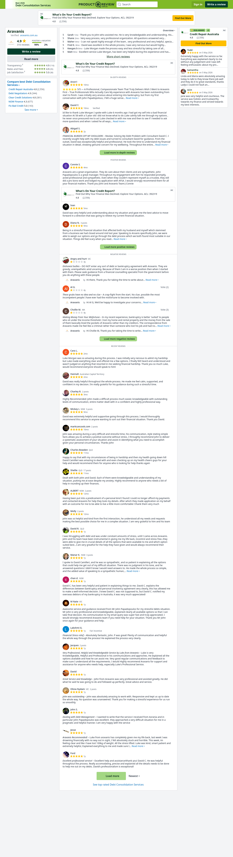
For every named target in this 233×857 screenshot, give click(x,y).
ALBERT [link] (74, 490)
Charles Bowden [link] (79, 449)
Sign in (198, 4)
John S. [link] (74, 709)
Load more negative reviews (118, 338)
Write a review (216, 4)
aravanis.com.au (29, 35)
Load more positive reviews (117, 247)
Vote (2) (165, 287)
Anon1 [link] (73, 81)
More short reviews (118, 56)
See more (30, 110)
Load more (110, 776)
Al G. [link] (72, 287)
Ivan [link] (72, 205)
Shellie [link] (74, 470)
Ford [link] (72, 753)
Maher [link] (71, 41)
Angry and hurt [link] (78, 258)
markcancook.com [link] (80, 426)
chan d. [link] (74, 578)
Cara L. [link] (74, 350)
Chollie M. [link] (75, 309)
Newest (133, 776)
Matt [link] (70, 51)
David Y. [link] (74, 105)
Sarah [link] (70, 34)
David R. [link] (74, 528)
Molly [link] (73, 511)
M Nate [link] (74, 601)
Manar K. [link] (75, 554)
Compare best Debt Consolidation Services (28, 83)
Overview (166, 30)
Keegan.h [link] (72, 48)
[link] (66, 83)
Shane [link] (70, 38)
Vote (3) (165, 309)
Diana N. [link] (75, 222)
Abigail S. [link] (75, 128)
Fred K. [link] (71, 45)
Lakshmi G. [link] (76, 627)
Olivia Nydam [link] (77, 689)
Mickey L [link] (75, 409)
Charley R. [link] (75, 391)
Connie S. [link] (75, 164)
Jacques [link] (74, 645)
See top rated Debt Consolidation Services (118, 784)
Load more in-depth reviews (118, 152)
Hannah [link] (74, 374)
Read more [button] (132, 98)
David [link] (73, 671)
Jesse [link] (73, 729)
